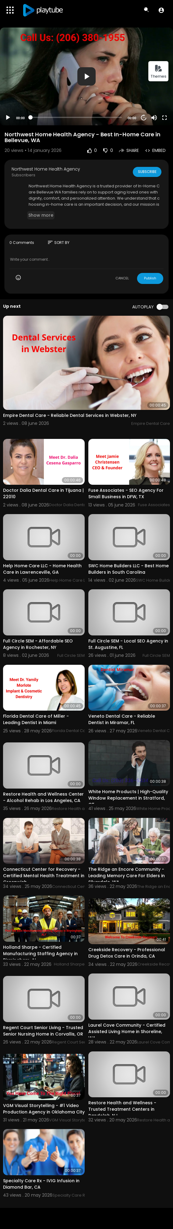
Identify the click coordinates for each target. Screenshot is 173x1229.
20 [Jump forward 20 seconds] (144, 117)
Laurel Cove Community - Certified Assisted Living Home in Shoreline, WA (126, 1031)
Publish (150, 278)
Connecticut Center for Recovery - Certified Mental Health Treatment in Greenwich (43, 875)
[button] (161, 10)
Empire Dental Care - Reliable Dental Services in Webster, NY (69, 415)
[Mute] (154, 118)
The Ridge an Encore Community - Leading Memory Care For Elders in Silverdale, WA (126, 875)
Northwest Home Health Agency (46, 169)
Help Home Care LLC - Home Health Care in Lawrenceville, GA (42, 569)
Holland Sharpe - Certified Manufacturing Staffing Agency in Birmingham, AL (40, 953)
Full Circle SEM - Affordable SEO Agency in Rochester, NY (38, 644)
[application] (86, 76)
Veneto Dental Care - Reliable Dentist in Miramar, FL (121, 719)
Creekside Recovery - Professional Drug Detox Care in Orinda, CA (126, 953)
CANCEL (122, 278)
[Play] (8, 118)
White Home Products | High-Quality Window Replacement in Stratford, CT (128, 798)
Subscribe (146, 171)
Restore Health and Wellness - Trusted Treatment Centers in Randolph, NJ (122, 1109)
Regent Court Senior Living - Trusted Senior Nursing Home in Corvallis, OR (43, 1031)
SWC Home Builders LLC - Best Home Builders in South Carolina (128, 569)
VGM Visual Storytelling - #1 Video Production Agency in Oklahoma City (44, 1108)
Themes (158, 71)
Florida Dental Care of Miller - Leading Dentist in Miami (36, 719)
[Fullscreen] (164, 118)
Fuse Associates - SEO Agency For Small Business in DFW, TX (126, 493)
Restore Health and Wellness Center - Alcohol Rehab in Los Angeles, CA (43, 797)
